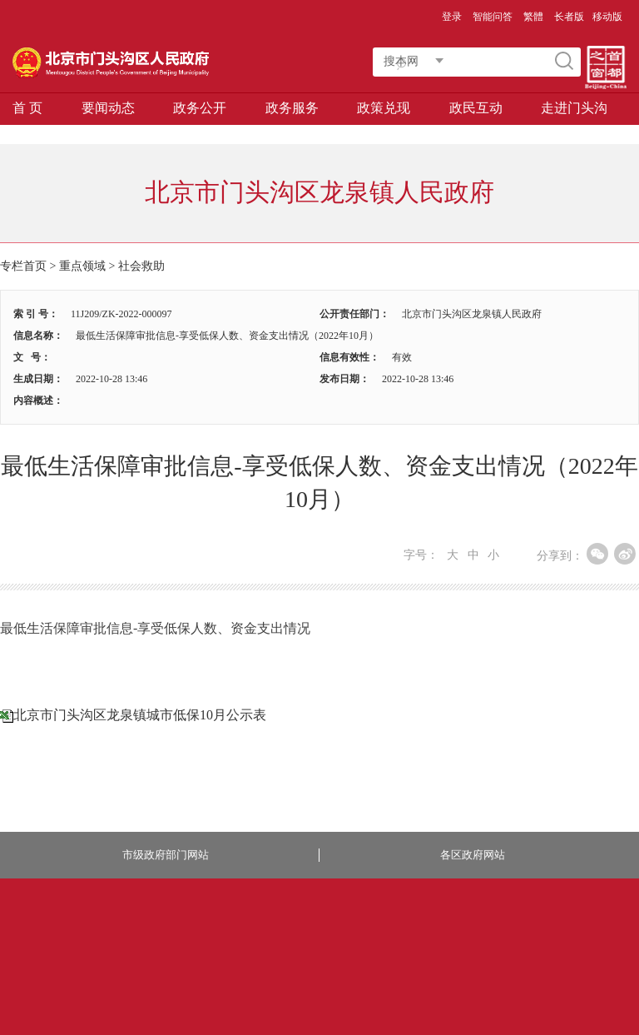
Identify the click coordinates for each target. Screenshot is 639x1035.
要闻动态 (108, 108)
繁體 (533, 16)
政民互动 (476, 108)
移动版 (607, 16)
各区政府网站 (472, 854)
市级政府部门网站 (165, 854)
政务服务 (292, 108)
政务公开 (199, 108)
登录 (452, 16)
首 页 (27, 108)
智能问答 (493, 16)
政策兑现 (383, 108)
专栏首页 (23, 266)
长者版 (569, 16)
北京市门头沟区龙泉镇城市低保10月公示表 (139, 715)
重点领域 (82, 266)
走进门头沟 (574, 108)
